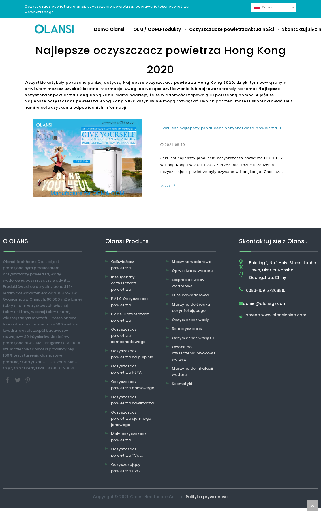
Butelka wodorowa (190, 295)
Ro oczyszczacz (187, 328)
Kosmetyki (182, 383)
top (312, 505)
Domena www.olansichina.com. (275, 315)
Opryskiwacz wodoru (192, 270)
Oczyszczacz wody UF (193, 337)
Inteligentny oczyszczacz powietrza (123, 283)
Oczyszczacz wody (190, 319)
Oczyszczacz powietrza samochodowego (128, 335)
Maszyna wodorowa (192, 261)
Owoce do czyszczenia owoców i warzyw (193, 353)
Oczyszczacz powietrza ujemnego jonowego (131, 418)
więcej (168, 185)
